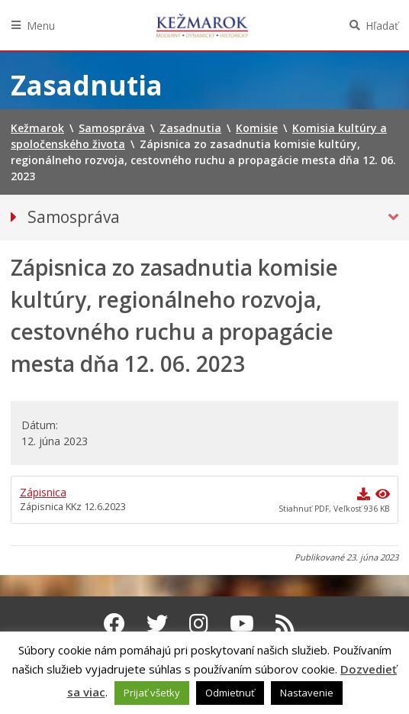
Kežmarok (202, 25)
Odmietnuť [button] (230, 692)
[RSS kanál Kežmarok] (285, 623)
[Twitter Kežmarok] (157, 623)
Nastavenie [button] (306, 692)
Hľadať (382, 25)
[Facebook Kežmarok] (114, 623)
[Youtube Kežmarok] (242, 623)
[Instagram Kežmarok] (198, 623)
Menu (41, 25)
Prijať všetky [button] (152, 692)
